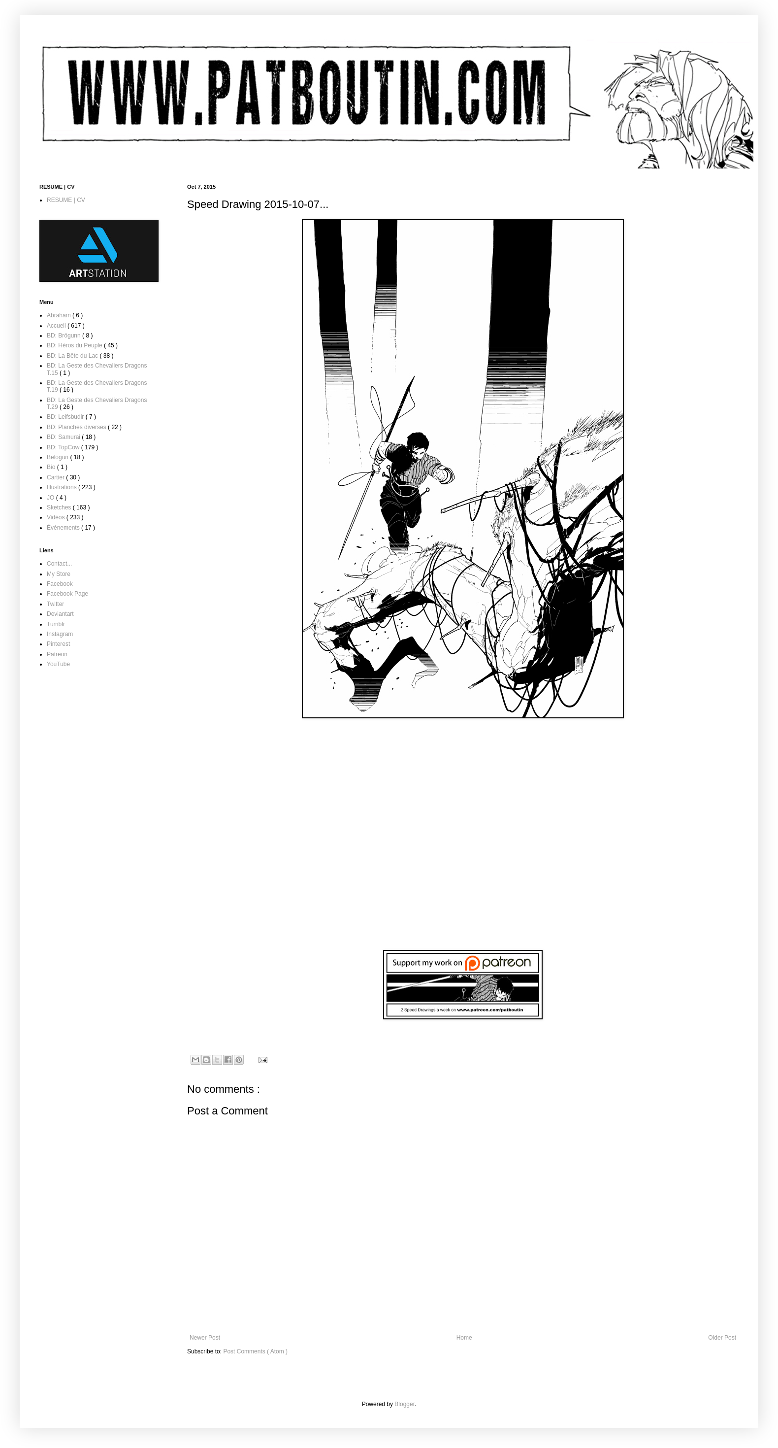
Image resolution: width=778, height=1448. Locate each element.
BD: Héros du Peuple (75, 345)
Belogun (58, 457)
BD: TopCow (64, 447)
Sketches (60, 507)
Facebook (60, 583)
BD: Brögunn (64, 335)
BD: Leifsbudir (66, 416)
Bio (52, 467)
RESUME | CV (66, 200)
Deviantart (60, 613)
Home (464, 1337)
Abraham (59, 315)
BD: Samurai (64, 437)
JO (51, 497)
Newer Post (205, 1337)
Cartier (56, 477)
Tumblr (56, 624)
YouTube (58, 664)
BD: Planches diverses (77, 427)
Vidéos (56, 517)
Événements (64, 527)
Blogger (404, 1404)
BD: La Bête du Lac (73, 355)
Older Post (722, 1337)
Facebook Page (67, 593)
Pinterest (58, 643)
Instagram (60, 634)
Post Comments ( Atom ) (255, 1351)
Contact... (59, 563)
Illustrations (62, 487)
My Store (58, 574)
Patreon (57, 654)
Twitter (55, 604)
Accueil (57, 325)
